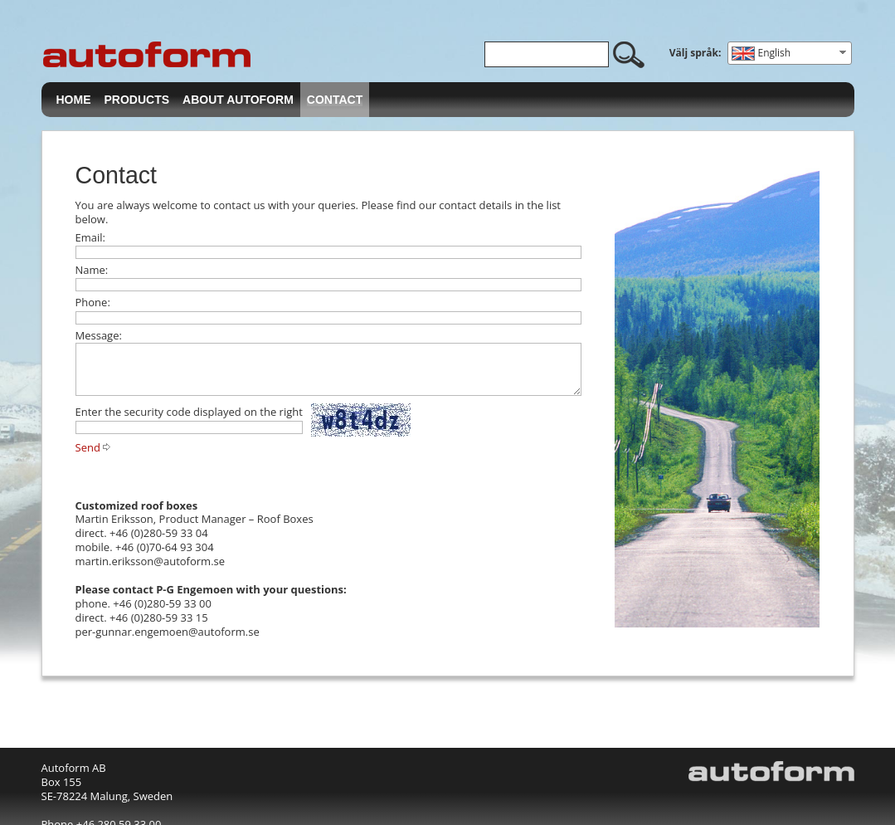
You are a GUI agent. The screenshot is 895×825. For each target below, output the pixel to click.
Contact (334, 99)
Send (87, 447)
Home (73, 99)
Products (137, 99)
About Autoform (238, 99)
